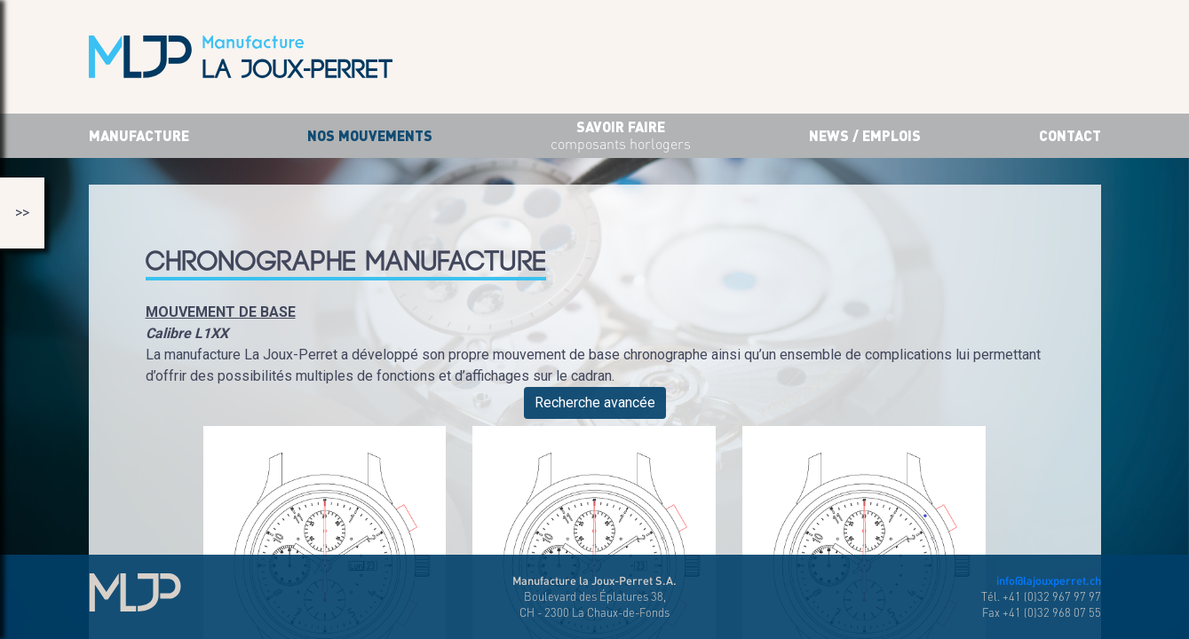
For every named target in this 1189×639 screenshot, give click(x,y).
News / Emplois (865, 135)
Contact (1070, 135)
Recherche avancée (595, 402)
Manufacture (139, 135)
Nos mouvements (369, 135)
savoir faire (621, 136)
